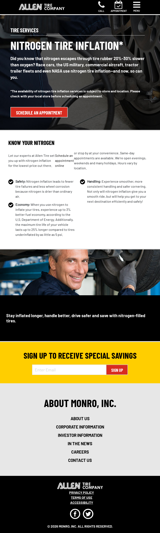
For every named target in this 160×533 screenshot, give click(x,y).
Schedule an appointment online (64, 160)
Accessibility (81, 502)
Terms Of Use (81, 497)
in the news (80, 443)
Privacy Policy (81, 492)
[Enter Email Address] (69, 370)
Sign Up (117, 370)
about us (80, 418)
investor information (80, 435)
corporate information (80, 426)
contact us (80, 460)
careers (80, 451)
